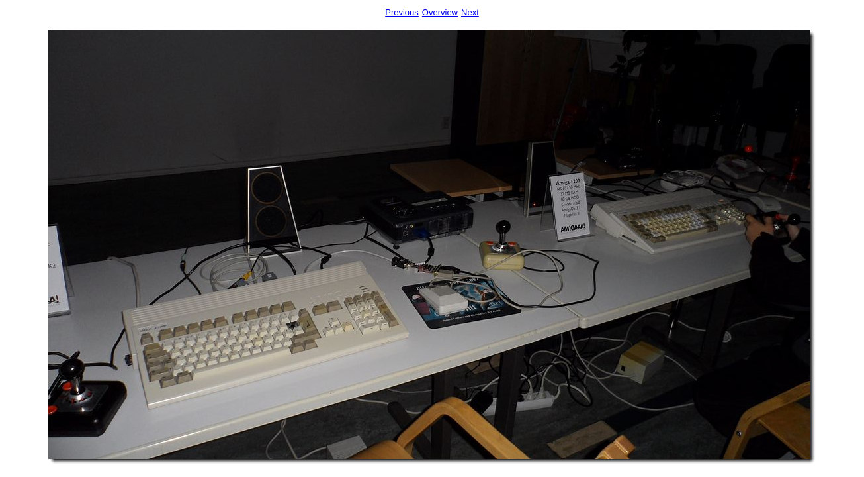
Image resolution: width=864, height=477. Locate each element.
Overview (440, 12)
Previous (402, 12)
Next (470, 12)
